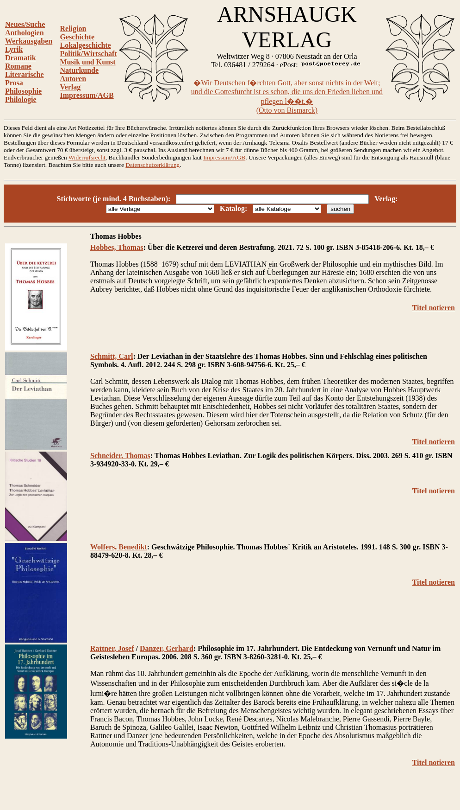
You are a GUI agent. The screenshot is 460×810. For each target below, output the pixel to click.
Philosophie (23, 91)
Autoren (73, 79)
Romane (18, 66)
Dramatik (20, 58)
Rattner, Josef (112, 648)
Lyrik (14, 49)
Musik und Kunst (88, 62)
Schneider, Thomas (120, 455)
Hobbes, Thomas (116, 247)
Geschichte (77, 37)
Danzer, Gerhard (166, 648)
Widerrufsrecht (87, 157)
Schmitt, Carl (111, 356)
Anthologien (24, 33)
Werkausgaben (28, 41)
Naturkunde (79, 70)
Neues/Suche (25, 24)
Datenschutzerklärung (152, 164)
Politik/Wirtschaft (88, 53)
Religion (73, 28)
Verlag (70, 87)
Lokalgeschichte (85, 45)
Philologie (21, 99)
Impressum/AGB (87, 95)
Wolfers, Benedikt (118, 547)
